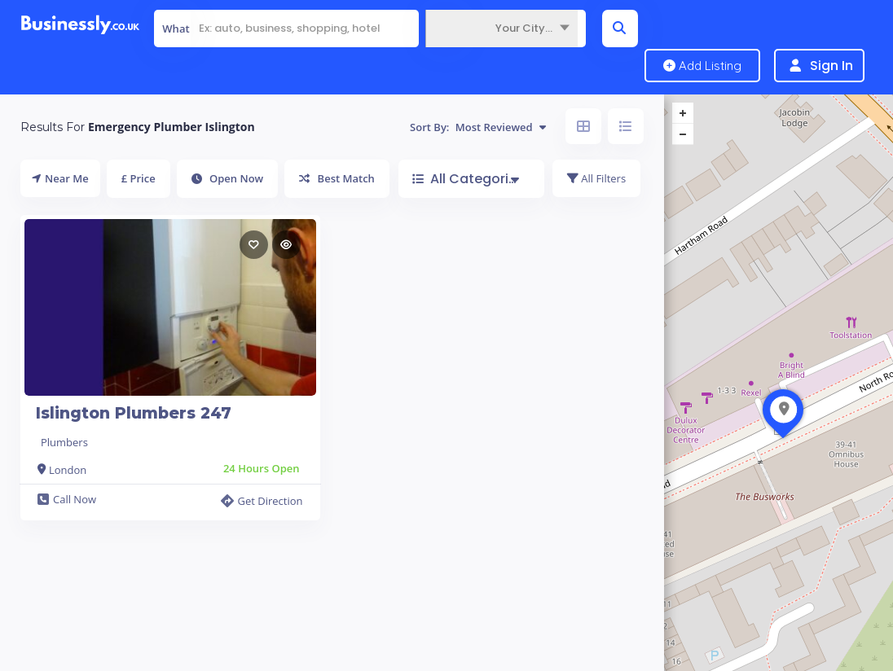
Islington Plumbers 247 (133, 413)
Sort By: (478, 127)
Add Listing (702, 65)
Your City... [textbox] (523, 28)
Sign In (831, 65)
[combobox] (501, 28)
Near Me (60, 178)
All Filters (596, 178)
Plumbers (64, 442)
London (67, 470)
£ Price (138, 178)
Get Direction (261, 500)
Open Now (227, 178)
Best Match (337, 178)
